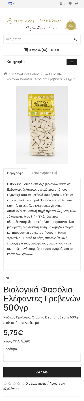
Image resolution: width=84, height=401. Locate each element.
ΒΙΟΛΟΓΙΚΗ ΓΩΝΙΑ (25, 74)
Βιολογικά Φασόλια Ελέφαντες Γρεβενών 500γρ (39, 79)
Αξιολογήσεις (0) (44, 173)
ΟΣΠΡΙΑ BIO (53, 74)
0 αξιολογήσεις (36, 383)
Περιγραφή (15, 173)
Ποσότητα (10, 349)
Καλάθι (42, 372)
